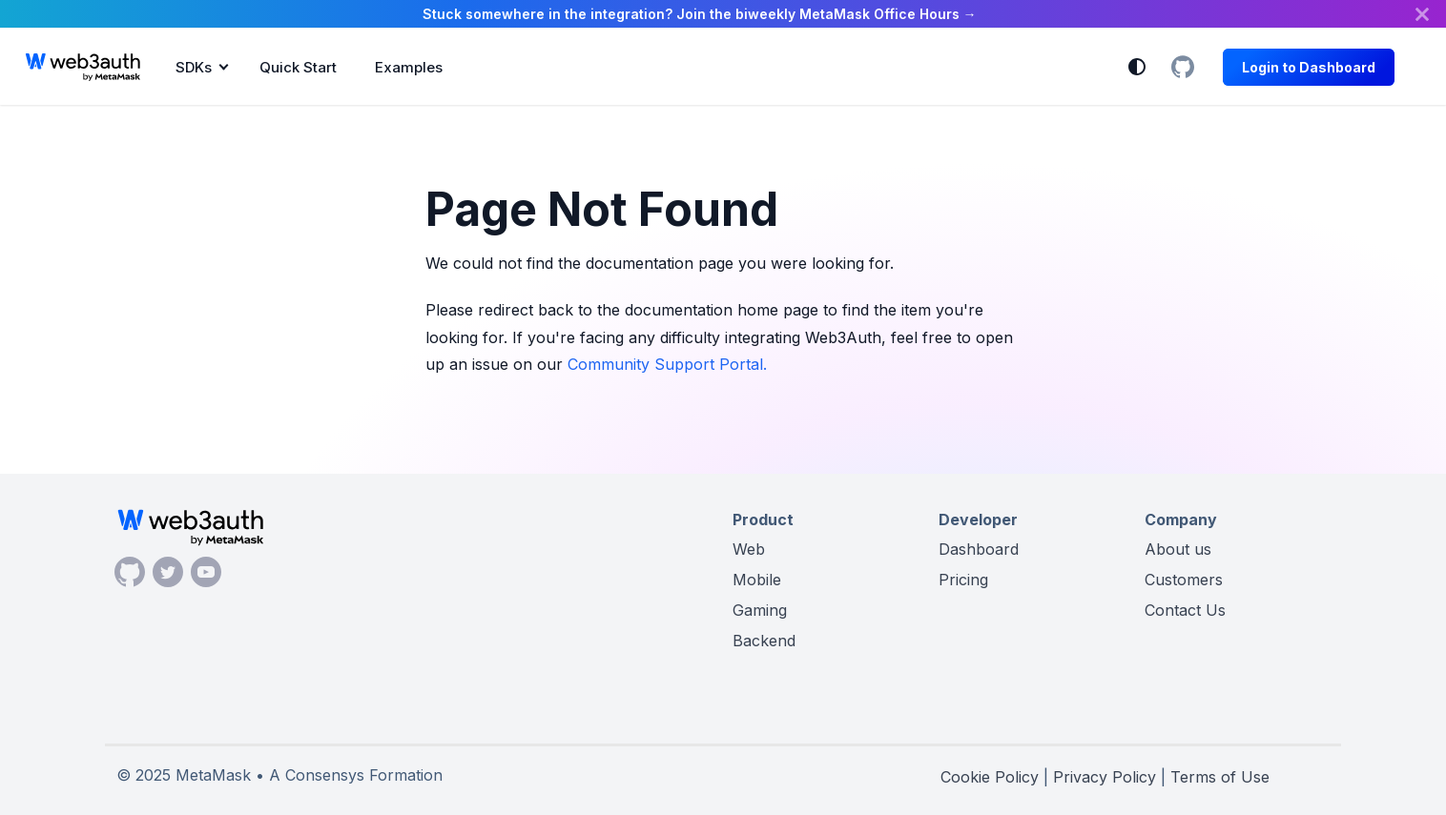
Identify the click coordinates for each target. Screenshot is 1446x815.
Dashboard (979, 549)
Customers (1184, 579)
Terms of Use (1220, 776)
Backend (764, 640)
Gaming (760, 610)
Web (749, 549)
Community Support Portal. (667, 364)
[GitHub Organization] (1182, 66)
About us (1178, 549)
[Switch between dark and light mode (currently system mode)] (1137, 66)
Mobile (757, 579)
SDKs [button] (194, 67)
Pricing (963, 579)
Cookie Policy (989, 776)
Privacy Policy (1104, 776)
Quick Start (298, 67)
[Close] (1422, 14)
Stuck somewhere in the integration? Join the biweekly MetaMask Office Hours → (700, 14)
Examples (409, 67)
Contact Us (1185, 610)
